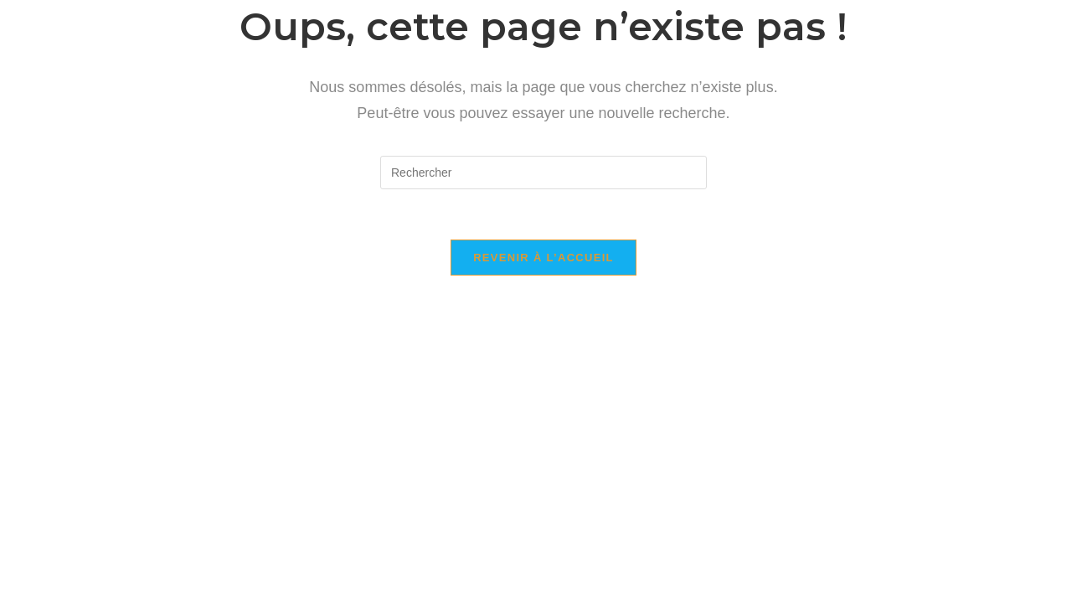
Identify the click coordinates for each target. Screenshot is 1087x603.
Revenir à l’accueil (543, 257)
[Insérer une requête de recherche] (543, 172)
